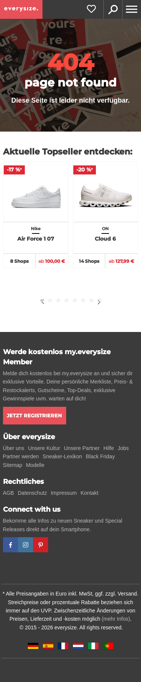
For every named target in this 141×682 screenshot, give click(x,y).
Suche (112, 9)
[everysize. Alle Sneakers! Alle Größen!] (21, 9)
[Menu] (131, 9)
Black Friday (100, 456)
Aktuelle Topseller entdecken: (67, 152)
